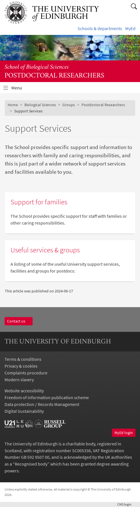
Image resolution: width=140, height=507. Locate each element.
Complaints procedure (26, 373)
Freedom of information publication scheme (47, 397)
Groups (68, 104)
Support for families (39, 202)
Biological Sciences (40, 104)
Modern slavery (19, 379)
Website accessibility (24, 390)
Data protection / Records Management (42, 404)
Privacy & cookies (21, 366)
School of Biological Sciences (37, 67)
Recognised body (31, 464)
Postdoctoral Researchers (103, 104)
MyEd (130, 28)
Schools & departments (100, 28)
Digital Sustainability (24, 411)
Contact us (18, 321)
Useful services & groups (45, 250)
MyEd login (123, 432)
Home (13, 104)
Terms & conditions (23, 359)
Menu (20, 89)
